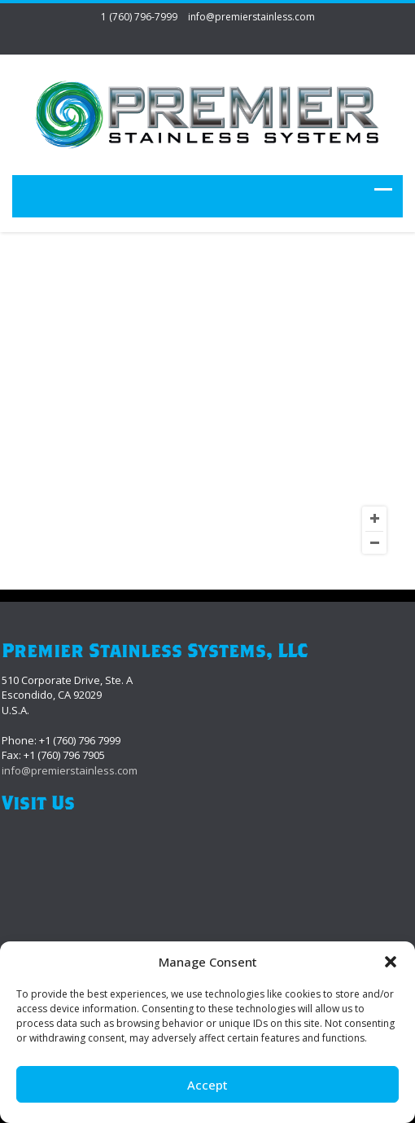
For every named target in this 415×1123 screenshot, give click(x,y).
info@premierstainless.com (251, 17)
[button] (390, 962)
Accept (207, 1085)
